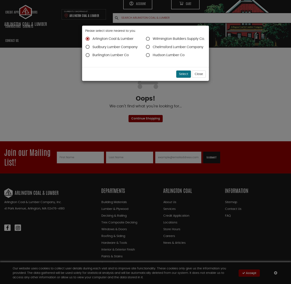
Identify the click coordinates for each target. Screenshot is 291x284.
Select (183, 74)
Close (199, 74)
